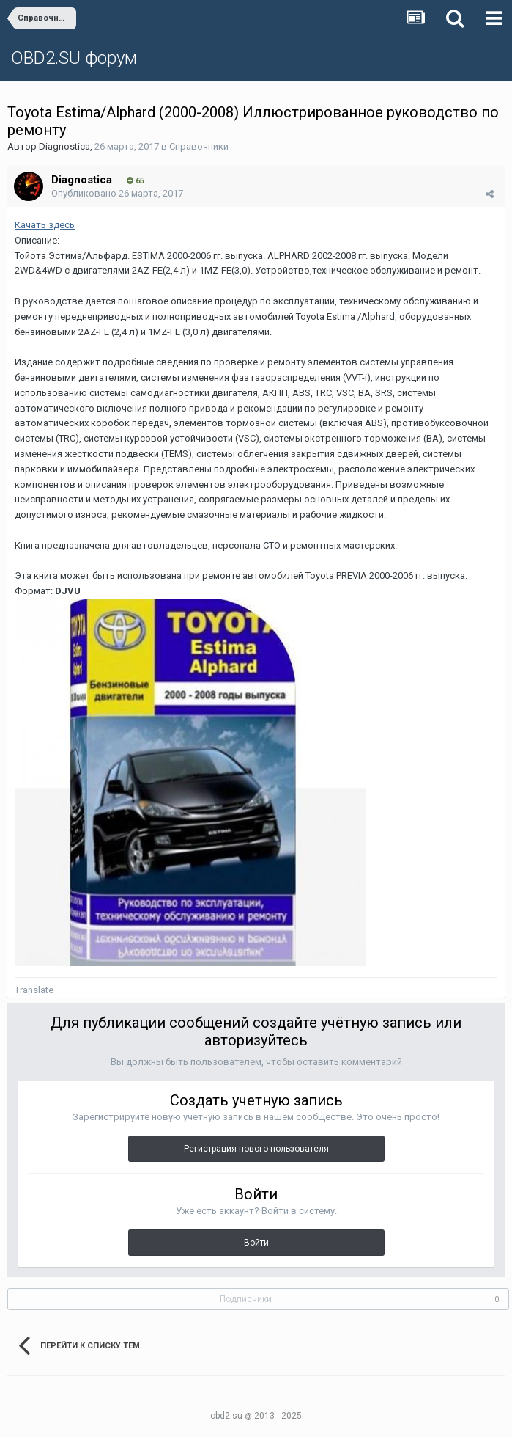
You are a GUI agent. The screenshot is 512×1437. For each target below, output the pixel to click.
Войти (256, 1242)
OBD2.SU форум (74, 58)
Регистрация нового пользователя (256, 1149)
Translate (34, 989)
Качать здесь (45, 224)
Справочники (199, 146)
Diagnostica (64, 146)
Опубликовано (117, 193)
